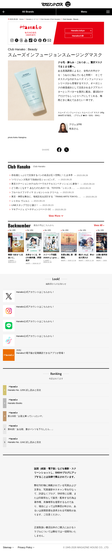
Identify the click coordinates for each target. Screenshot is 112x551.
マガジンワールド (56, 4)
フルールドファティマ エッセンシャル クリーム (42, 192)
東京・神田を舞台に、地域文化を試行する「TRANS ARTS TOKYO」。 (54, 196)
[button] (101, 245)
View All (99, 225)
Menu (95, 11)
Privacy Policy (25, 547)
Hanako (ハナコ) (32, 19)
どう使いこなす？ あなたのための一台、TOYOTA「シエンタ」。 (51, 188)
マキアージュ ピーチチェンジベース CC (38, 209)
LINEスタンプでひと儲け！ (32, 205)
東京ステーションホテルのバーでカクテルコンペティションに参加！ (52, 183)
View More (56, 215)
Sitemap (7, 547)
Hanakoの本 (81, 36)
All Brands (18, 11)
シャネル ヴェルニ (28, 201)
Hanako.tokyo (81, 31)
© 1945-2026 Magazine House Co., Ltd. (86, 547)
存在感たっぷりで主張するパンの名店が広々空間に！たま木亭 (49, 175)
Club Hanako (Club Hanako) (50, 19)
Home (21, 19)
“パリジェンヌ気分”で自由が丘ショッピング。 (41, 179)
